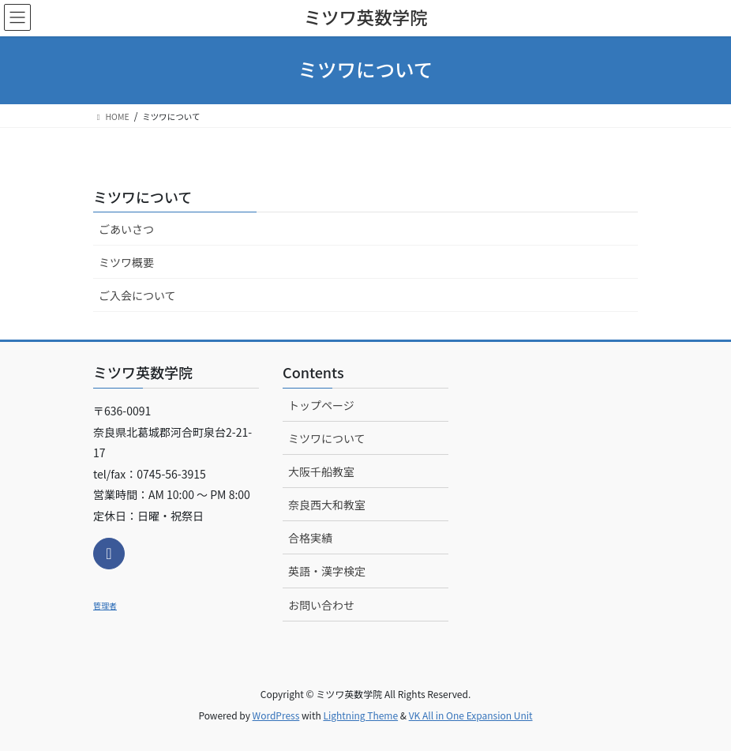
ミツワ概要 (126, 262)
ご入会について (137, 295)
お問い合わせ (321, 605)
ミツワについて (142, 196)
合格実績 (310, 538)
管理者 (105, 605)
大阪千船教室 (321, 471)
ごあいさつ (126, 229)
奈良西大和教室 (327, 505)
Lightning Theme (360, 715)
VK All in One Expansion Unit (471, 715)
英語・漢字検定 (327, 571)
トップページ (321, 405)
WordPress (276, 715)
